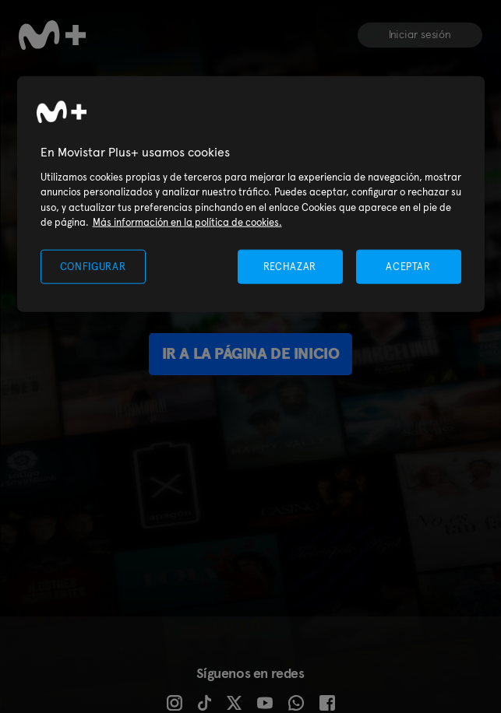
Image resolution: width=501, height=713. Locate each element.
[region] (251, 194)
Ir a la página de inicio (250, 353)
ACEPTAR (408, 266)
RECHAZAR (289, 266)
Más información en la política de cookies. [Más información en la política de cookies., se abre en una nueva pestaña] (187, 222)
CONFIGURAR (93, 266)
